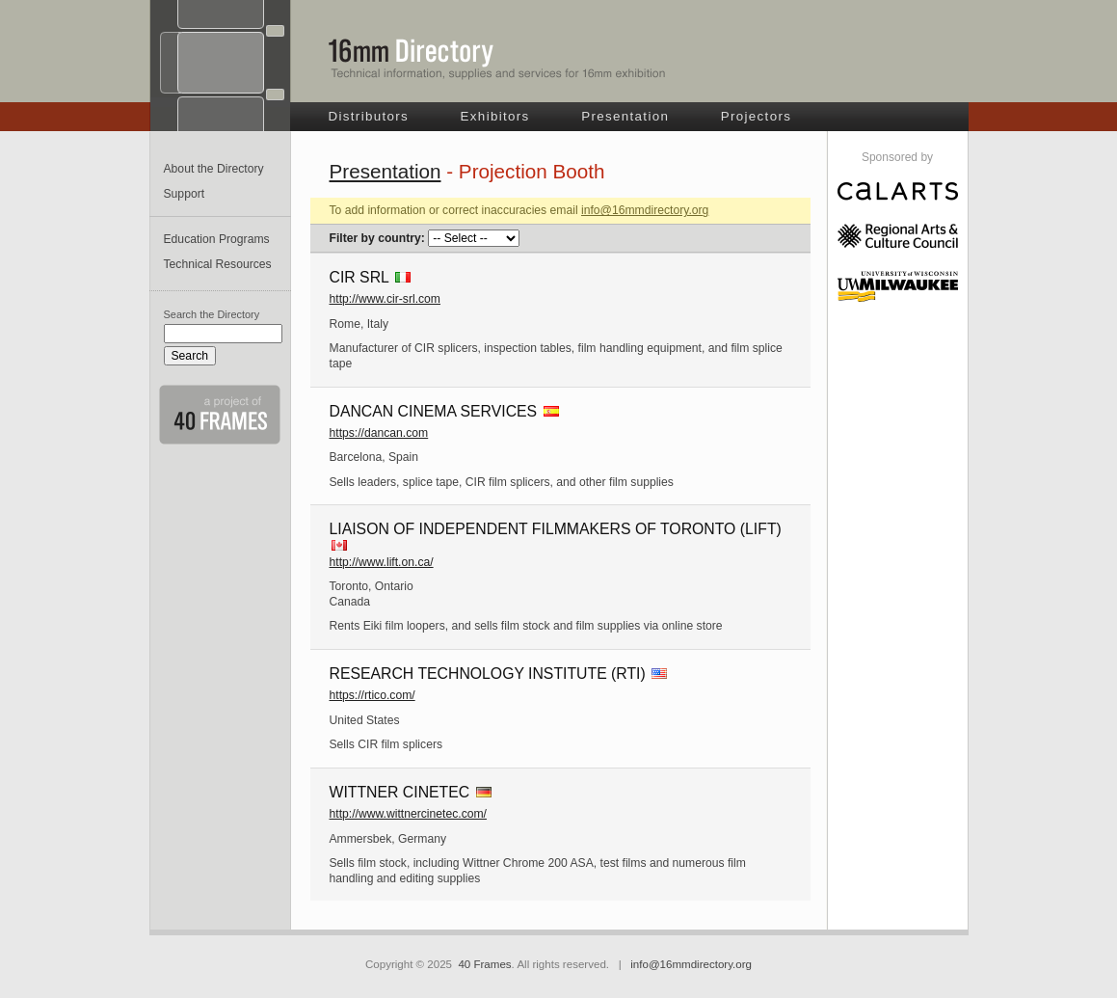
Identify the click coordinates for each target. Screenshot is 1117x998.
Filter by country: (377, 238)
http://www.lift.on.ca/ (382, 562)
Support (184, 194)
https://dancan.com (379, 433)
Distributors (369, 116)
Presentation (625, 116)
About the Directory (214, 168)
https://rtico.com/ (372, 695)
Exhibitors (495, 116)
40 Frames (484, 964)
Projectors (756, 116)
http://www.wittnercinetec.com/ (409, 814)
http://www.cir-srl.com (385, 299)
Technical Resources (218, 264)
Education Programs (217, 239)
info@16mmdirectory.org (644, 210)
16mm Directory (497, 59)
